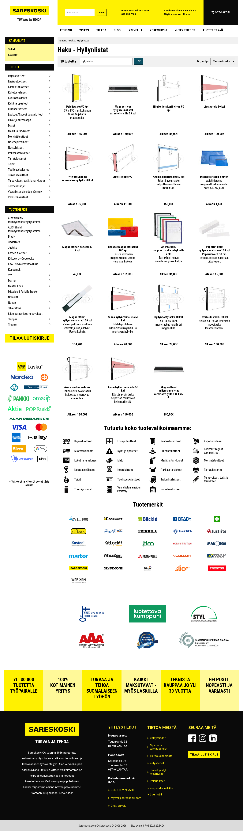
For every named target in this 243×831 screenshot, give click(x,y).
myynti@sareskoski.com (135, 10)
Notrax (12, 302)
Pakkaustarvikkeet (19, 153)
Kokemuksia (158, 30)
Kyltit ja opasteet (18, 103)
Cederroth (14, 242)
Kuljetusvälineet (17, 92)
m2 (10, 275)
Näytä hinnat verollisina (177, 14)
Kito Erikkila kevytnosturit (23, 264)
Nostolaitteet (16, 147)
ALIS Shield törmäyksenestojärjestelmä (24, 229)
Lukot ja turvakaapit (19, 120)
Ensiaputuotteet (17, 81)
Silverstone (14, 308)
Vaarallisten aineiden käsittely (25, 191)
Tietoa (101, 30)
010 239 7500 (128, 14)
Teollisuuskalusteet (19, 169)
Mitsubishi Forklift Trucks (23, 291)
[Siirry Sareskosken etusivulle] (29, 12)
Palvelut (135, 30)
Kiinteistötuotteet (18, 87)
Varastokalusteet (18, 197)
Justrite (12, 247)
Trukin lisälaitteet (18, 175)
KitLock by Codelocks (21, 258)
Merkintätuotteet (18, 136)
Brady (11, 236)
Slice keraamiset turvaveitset (25, 314)
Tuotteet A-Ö (213, 30)
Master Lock (15, 286)
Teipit (11, 164)
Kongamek (14, 269)
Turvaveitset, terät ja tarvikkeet (26, 180)
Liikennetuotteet (17, 109)
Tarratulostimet (17, 158)
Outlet (11, 49)
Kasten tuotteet (17, 253)
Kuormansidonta (17, 98)
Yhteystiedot (185, 30)
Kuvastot (13, 55)
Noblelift (13, 297)
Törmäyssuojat (16, 186)
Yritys (84, 30)
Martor (12, 280)
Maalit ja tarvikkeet (19, 131)
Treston (12, 325)
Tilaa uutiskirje (29, 338)
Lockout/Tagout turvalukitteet (25, 114)
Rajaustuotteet (16, 76)
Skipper (12, 319)
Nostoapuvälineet (18, 142)
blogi (117, 30)
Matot (11, 125)
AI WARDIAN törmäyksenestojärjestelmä (24, 220)
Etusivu (66, 30)
